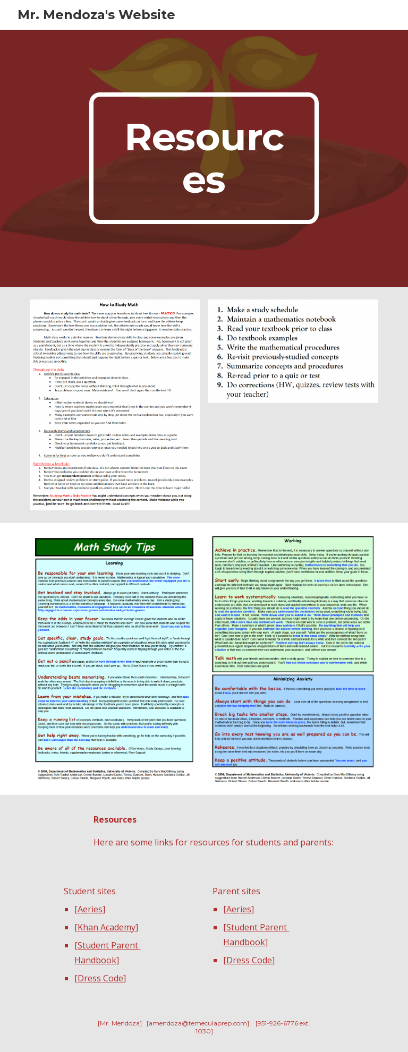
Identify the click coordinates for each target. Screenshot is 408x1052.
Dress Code (100, 978)
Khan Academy (106, 927)
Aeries (90, 909)
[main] (203, 158)
